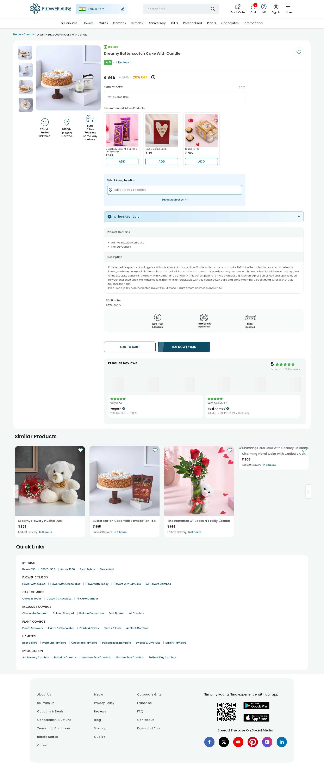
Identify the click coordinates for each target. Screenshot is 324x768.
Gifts (174, 23)
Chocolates (230, 23)
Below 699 (29, 569)
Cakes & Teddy (32, 598)
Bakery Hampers (176, 643)
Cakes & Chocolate (59, 598)
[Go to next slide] (308, 491)
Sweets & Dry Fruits (148, 643)
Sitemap (100, 728)
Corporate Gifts (149, 694)
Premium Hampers (54, 643)
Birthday (137, 23)
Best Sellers (87, 569)
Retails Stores (47, 737)
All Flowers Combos (158, 584)
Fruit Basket (116, 613)
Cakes (103, 23)
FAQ (140, 711)
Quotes (99, 737)
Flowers (88, 23)
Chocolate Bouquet (35, 613)
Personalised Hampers (116, 643)
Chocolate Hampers (84, 643)
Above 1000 (67, 569)
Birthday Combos (65, 657)
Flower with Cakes (33, 584)
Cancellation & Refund (54, 720)
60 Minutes (69, 23)
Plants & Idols (112, 628)
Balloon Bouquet (63, 613)
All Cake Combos (88, 598)
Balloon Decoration (91, 613)
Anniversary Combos (35, 657)
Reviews (100, 711)
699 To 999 (48, 569)
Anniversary (157, 23)
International (253, 23)
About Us (44, 694)
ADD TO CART (130, 347)
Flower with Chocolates (65, 584)
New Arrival (107, 569)
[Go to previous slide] (15, 491)
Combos (119, 23)
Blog (97, 720)
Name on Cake (113, 86)
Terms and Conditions (54, 728)
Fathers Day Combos (162, 657)
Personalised (192, 23)
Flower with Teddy (97, 584)
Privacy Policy (104, 703)
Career (42, 745)
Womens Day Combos (96, 657)
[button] (25, 53)
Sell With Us (45, 703)
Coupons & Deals (50, 711)
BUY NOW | (184, 347)
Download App (148, 728)
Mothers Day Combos (130, 657)
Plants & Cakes (89, 628)
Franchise (144, 703)
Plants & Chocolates (61, 628)
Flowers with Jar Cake (127, 584)
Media (98, 694)
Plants (211, 23)
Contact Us (145, 720)
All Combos (136, 613)
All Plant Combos (137, 628)
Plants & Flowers (32, 628)
